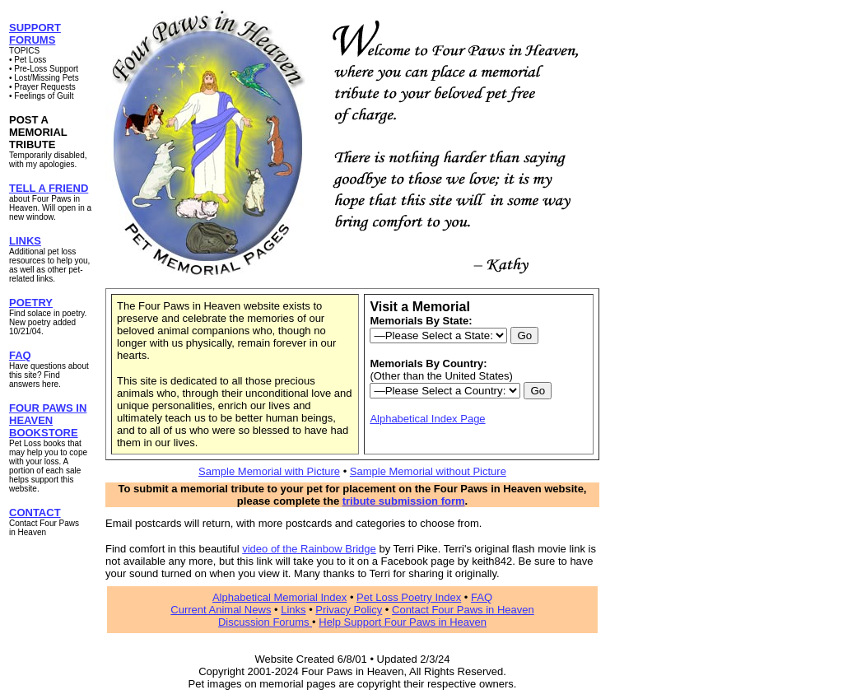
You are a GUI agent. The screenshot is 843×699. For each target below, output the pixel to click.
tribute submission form (403, 501)
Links (293, 609)
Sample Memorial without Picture (428, 471)
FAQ (20, 355)
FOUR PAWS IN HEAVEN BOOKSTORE (47, 420)
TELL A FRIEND (48, 188)
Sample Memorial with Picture (269, 471)
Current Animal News (220, 609)
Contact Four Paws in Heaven (463, 609)
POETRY (31, 302)
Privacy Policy (348, 609)
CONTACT (35, 512)
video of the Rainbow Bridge (309, 549)
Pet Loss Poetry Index (408, 597)
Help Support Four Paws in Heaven (403, 622)
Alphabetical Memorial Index (279, 597)
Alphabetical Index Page (427, 418)
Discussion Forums (265, 622)
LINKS (25, 241)
